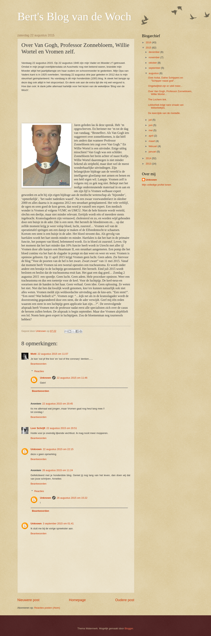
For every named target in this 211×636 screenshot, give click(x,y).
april (151, 135)
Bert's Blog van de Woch (74, 16)
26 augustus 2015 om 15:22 (72, 497)
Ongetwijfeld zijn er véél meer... (165, 85)
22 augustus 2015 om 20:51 (61, 428)
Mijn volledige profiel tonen (156, 184)
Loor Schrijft (38, 428)
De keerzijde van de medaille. (164, 113)
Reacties (39, 371)
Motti (34, 353)
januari (153, 151)
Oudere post (124, 600)
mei (151, 130)
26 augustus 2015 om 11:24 (57, 470)
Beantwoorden (39, 363)
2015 (149, 47)
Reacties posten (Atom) (47, 607)
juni (151, 125)
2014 (149, 158)
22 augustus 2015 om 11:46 (72, 377)
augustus (154, 73)
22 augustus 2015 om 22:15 (58, 449)
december (154, 52)
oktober (153, 62)
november (154, 57)
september (155, 67)
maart (152, 141)
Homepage (77, 600)
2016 (149, 42)
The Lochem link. (157, 99)
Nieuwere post (28, 600)
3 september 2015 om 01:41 (58, 523)
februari (153, 146)
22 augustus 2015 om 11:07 (53, 353)
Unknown (45, 377)
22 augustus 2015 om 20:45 (57, 403)
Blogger (129, 628)
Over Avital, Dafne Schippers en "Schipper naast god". (165, 79)
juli (150, 119)
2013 (149, 163)
